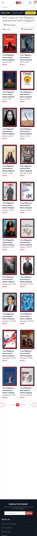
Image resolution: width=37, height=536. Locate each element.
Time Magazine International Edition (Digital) (8, 57)
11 (21, 405)
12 (24, 405)
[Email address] (14, 513)
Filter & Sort (10, 25)
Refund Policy (6, 532)
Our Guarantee (7, 528)
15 (30, 405)
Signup (29, 513)
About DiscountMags (9, 524)
